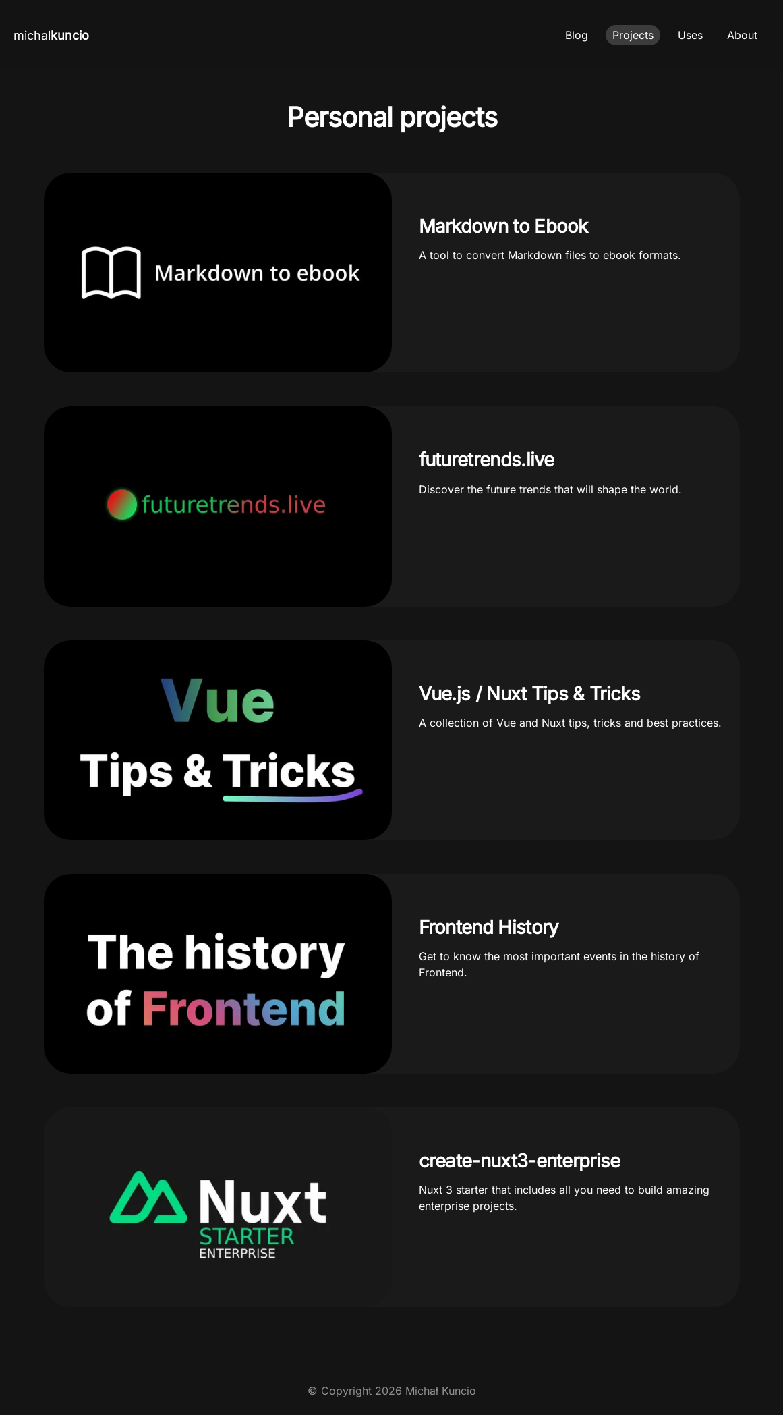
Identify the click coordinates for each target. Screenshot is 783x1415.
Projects (633, 35)
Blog (576, 35)
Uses (690, 35)
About (742, 35)
